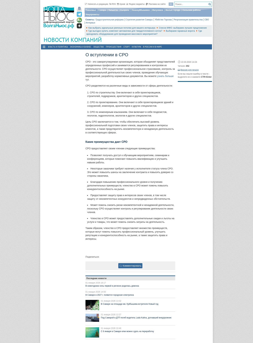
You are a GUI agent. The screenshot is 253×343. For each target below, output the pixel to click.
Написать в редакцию (96, 4)
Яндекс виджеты (135, 4)
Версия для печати (189, 70)
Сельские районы (192, 10)
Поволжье (90, 10)
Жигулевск (157, 10)
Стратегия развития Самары (139, 19)
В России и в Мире (152, 46)
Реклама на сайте (156, 4)
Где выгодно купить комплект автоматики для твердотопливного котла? (125, 31)
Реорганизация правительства (188, 19)
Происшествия (113, 46)
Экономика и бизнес (80, 46)
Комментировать (130, 265)
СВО (207, 19)
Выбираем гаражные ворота (181, 31)
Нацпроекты (92, 14)
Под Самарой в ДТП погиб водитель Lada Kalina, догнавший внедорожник (136, 317)
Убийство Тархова (163, 19)
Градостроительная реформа (110, 19)
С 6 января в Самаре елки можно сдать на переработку (127, 331)
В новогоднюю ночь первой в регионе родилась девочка (112, 286)
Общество (98, 46)
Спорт (126, 46)
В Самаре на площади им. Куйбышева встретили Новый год (129, 304)
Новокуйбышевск (141, 10)
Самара (102, 10)
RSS (112, 4)
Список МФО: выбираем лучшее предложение (183, 28)
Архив (121, 4)
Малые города (172, 10)
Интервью (90, 23)
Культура (136, 46)
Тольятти (113, 10)
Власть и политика (58, 46)
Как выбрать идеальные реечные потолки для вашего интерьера (122, 28)
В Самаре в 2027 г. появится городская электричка (109, 295)
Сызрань (124, 10)
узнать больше (165, 76)
